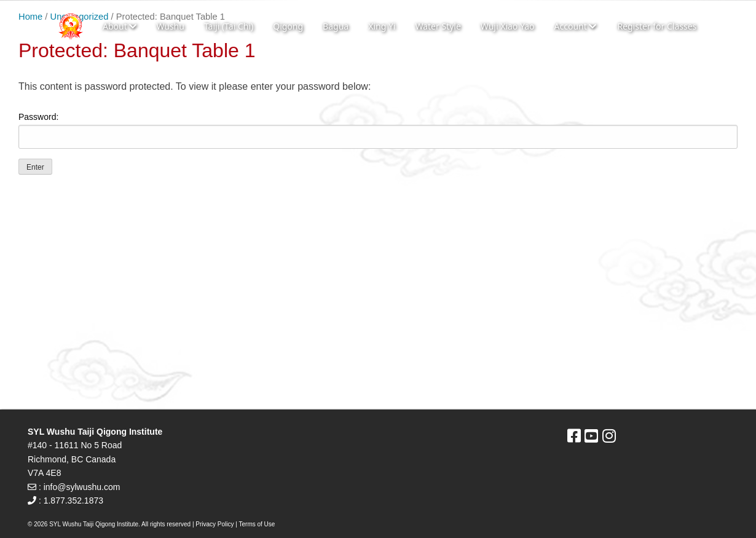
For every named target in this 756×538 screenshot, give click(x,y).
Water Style (437, 26)
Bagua (335, 26)
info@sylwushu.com (82, 487)
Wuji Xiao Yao (508, 26)
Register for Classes (656, 26)
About (119, 26)
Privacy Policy (214, 524)
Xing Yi (381, 26)
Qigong (288, 26)
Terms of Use (257, 524)
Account (575, 26)
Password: (378, 130)
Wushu (170, 26)
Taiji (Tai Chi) (228, 26)
